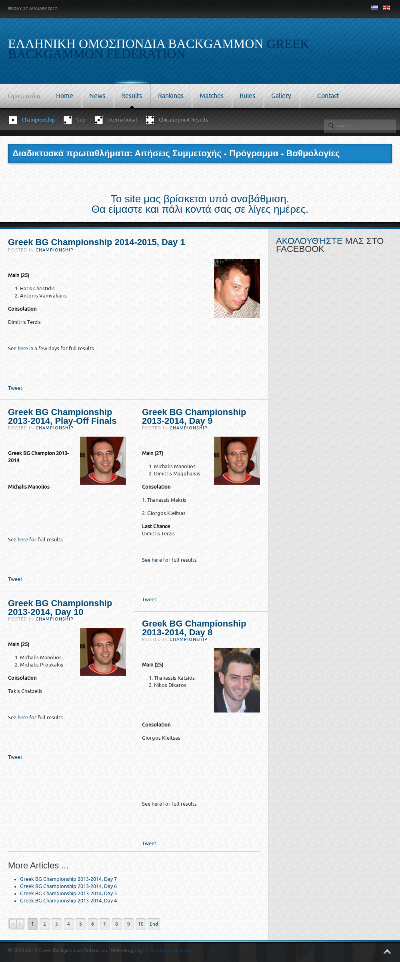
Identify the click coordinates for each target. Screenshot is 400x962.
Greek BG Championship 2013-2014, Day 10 (60, 607)
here (23, 348)
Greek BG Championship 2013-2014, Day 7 (68, 879)
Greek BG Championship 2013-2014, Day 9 (194, 416)
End (154, 924)
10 (141, 924)
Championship (55, 250)
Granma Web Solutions (169, 950)
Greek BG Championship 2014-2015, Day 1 (96, 242)
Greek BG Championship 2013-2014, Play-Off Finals (62, 416)
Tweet (15, 388)
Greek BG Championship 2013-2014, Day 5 (68, 893)
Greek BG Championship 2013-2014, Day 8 (194, 628)
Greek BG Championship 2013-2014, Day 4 (68, 900)
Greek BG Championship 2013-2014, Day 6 (68, 886)
